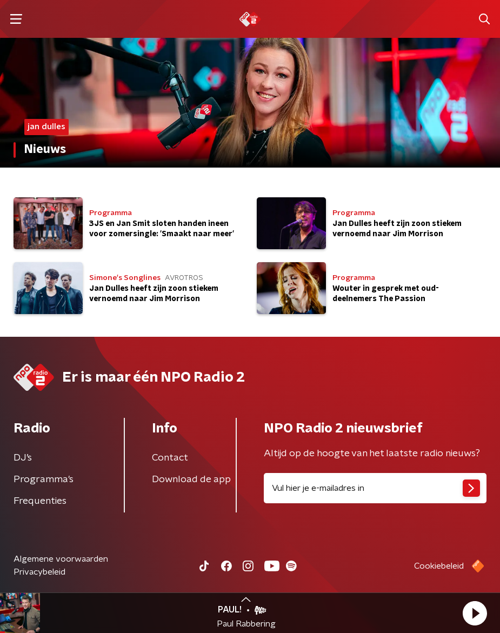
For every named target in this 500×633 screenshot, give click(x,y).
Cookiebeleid (439, 566)
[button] (474, 613)
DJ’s (23, 458)
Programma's (44, 479)
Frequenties (40, 501)
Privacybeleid (39, 572)
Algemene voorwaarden (61, 559)
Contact (170, 458)
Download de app (191, 479)
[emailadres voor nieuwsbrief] (375, 488)
